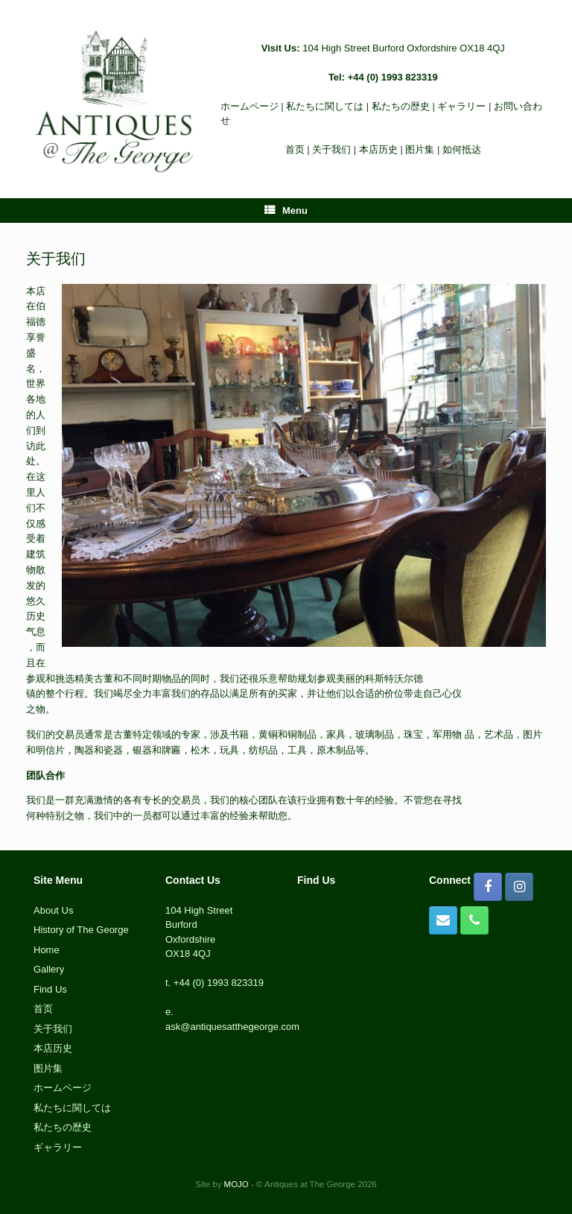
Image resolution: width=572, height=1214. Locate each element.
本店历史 (378, 149)
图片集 (419, 149)
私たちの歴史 (401, 106)
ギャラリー (461, 106)
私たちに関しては (324, 106)
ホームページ (249, 106)
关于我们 (331, 149)
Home (47, 949)
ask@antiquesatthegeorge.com (232, 1026)
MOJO (236, 1184)
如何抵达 (461, 149)
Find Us (50, 989)
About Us (53, 910)
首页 (295, 149)
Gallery (49, 969)
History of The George (81, 929)
